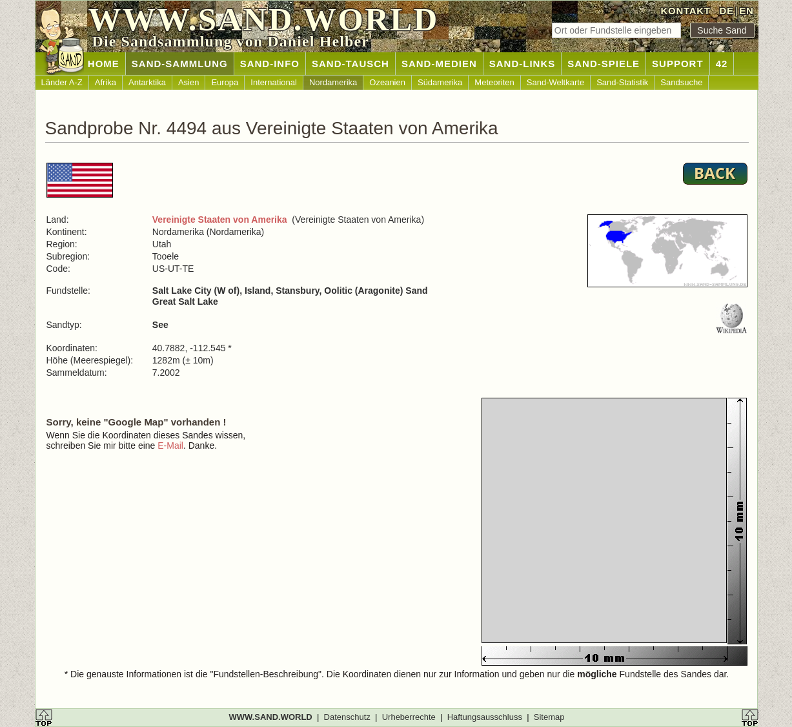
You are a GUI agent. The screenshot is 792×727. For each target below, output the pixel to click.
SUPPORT (678, 63)
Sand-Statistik (622, 82)
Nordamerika (333, 82)
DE (726, 10)
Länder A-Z (62, 82)
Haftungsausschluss (484, 717)
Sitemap (549, 717)
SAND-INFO (270, 63)
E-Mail (170, 445)
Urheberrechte (409, 717)
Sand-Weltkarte (555, 82)
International (273, 82)
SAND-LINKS (522, 63)
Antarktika (147, 82)
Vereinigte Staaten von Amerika (219, 219)
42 (722, 63)
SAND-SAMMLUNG (180, 63)
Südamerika (440, 82)
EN (746, 10)
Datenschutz (347, 717)
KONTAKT (686, 10)
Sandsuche (681, 82)
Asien (188, 82)
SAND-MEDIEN (439, 63)
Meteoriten (494, 82)
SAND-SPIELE (603, 63)
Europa (224, 82)
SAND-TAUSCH (350, 63)
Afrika (105, 82)
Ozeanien (387, 82)
